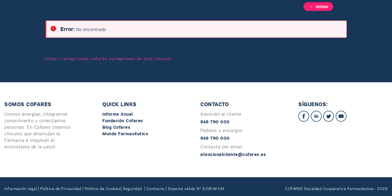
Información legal (20, 188)
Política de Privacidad (61, 188)
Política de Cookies (103, 188)
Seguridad (133, 188)
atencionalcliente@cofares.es (233, 154)
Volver (318, 6)
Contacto (156, 188)
